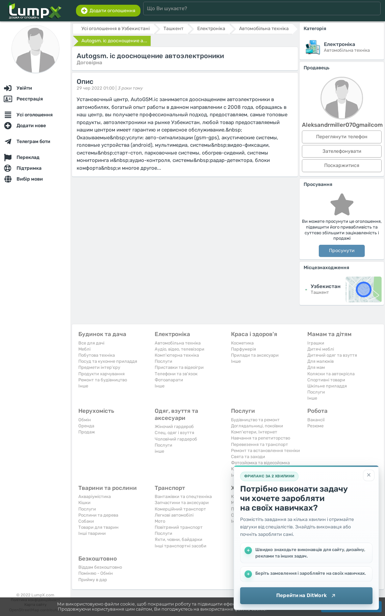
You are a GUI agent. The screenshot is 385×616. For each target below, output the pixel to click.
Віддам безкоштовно (100, 567)
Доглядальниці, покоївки (257, 425)
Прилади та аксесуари (255, 355)
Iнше (83, 385)
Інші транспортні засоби (180, 545)
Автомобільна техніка (178, 343)
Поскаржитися (341, 165)
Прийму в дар (92, 579)
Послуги (163, 361)
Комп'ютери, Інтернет (254, 431)
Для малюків (320, 361)
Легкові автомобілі (174, 515)
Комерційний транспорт (180, 509)
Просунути (342, 251)
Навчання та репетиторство (260, 438)
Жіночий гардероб (174, 426)
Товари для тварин (98, 527)
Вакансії (316, 419)
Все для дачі (91, 343)
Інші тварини (92, 533)
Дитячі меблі (320, 349)
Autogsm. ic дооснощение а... (114, 41)
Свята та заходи (248, 456)
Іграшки (315, 343)
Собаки (86, 521)
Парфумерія (243, 349)
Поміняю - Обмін (95, 573)
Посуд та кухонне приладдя (107, 361)
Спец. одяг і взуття (174, 432)
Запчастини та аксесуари (182, 502)
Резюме (315, 425)
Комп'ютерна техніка (177, 355)
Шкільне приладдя (327, 385)
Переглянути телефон (341, 137)
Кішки (84, 502)
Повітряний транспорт (179, 527)
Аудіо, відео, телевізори (179, 349)
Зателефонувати (342, 151)
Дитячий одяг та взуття (332, 355)
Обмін (84, 419)
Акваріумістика (94, 496)
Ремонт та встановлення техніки (265, 450)
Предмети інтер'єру (99, 367)
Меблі (84, 349)
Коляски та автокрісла (331, 373)
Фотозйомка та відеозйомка (260, 462)
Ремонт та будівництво (102, 379)
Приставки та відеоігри (179, 367)
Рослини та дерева (98, 515)
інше (159, 451)
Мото (160, 521)
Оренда (86, 425)
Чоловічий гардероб (176, 439)
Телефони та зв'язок (176, 373)
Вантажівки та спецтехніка (183, 496)
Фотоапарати (169, 379)
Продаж (86, 431)
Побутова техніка (96, 355)
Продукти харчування (101, 373)
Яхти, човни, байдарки (178, 539)
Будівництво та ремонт (255, 419)
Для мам (316, 367)
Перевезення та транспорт (259, 444)
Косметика (242, 343)
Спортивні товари (326, 379)
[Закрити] (369, 475)
